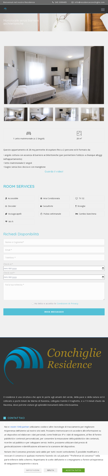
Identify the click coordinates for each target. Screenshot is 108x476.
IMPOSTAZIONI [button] (32, 470)
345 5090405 (60, 2)
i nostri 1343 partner (19, 426)
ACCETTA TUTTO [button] (73, 470)
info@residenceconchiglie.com (90, 2)
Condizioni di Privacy (67, 303)
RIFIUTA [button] (50, 470)
